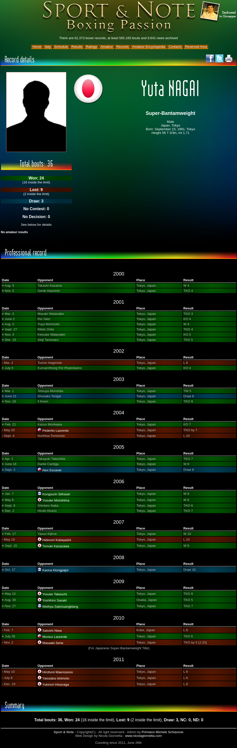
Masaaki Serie (52, 643)
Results (76, 47)
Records (122, 47)
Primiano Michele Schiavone (162, 732)
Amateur (107, 47)
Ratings (91, 47)
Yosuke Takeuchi (54, 594)
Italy (48, 47)
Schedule (61, 47)
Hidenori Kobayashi (56, 540)
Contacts (175, 47)
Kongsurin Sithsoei (56, 494)
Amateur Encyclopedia (148, 47)
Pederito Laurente (55, 430)
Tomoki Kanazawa (55, 546)
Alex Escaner (52, 470)
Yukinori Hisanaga (55, 684)
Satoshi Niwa (52, 630)
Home (37, 47)
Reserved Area (196, 47)
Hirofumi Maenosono (57, 672)
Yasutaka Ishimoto (55, 678)
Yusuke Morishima (55, 500)
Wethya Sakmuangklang (60, 606)
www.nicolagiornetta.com (143, 736)
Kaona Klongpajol (55, 570)
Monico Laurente (54, 637)
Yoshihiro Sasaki (54, 600)
